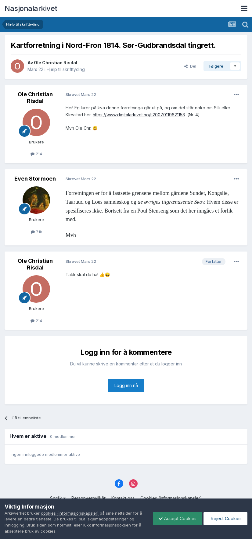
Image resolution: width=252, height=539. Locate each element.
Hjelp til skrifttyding (66, 69)
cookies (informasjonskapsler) (70, 513)
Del (190, 66)
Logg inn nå (126, 385)
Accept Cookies (176, 518)
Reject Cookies (225, 518)
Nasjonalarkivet (31, 8)
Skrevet (81, 94)
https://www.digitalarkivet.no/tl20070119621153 (139, 114)
